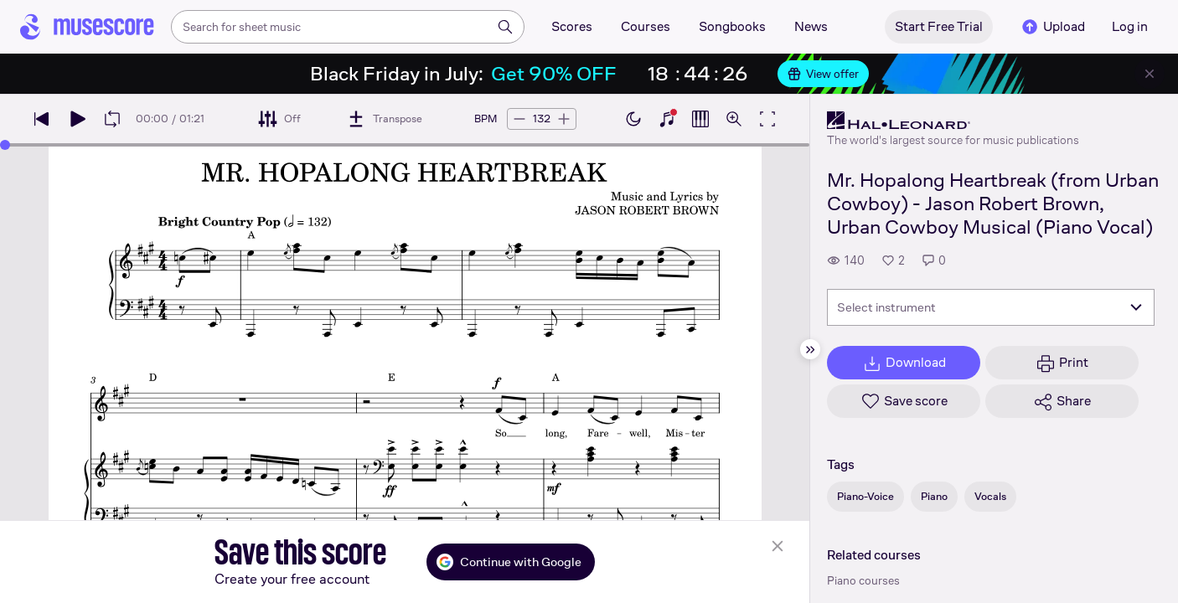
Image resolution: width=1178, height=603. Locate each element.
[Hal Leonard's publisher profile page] (953, 120)
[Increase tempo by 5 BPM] (564, 119)
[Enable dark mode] (633, 119)
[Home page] (87, 26)
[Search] (505, 27)
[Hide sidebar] (810, 349)
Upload (1052, 27)
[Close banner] (1149, 74)
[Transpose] (384, 119)
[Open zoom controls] (734, 119)
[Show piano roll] (700, 119)
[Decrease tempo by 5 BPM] (519, 119)
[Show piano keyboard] (667, 119)
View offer (823, 73)
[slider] (5, 145)
